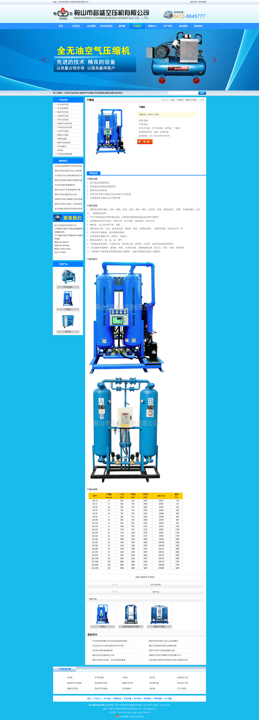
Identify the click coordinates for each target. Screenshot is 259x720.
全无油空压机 (106, 26)
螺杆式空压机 (63, 112)
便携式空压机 (72, 688)
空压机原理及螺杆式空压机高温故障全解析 (109, 641)
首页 (61, 26)
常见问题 (127, 699)
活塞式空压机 (63, 116)
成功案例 (183, 26)
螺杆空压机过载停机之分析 (66, 194)
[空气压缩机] (156, 585)
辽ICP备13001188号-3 (97, 705)
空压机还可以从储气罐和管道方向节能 (108, 646)
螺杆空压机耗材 (64, 143)
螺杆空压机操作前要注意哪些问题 (68, 180)
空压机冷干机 (182, 683)
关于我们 (107, 699)
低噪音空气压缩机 (74, 683)
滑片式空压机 (63, 120)
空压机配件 (62, 146)
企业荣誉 (91, 26)
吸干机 (68, 332)
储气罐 (122, 26)
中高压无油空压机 (65, 127)
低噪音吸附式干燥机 (131, 627)
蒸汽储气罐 (154, 683)
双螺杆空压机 (127, 683)
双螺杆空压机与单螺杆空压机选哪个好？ (165, 655)
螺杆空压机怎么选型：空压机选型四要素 (108, 660)
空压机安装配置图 (65, 154)
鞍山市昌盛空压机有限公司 (65, 225)
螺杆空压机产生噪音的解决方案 (67, 190)
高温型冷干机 (182, 677)
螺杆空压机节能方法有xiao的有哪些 (163, 641)
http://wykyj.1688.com (141, 712)
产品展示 (137, 26)
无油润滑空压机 (101, 683)
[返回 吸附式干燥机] (145, 577)
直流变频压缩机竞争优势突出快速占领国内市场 (168, 660)
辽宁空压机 (181, 688)
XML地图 (168, 699)
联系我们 (198, 26)
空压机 (70, 677)
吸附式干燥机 (63, 135)
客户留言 (137, 699)
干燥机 (68, 309)
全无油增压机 (63, 108)
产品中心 (97, 699)
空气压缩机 (68, 287)
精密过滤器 (62, 139)
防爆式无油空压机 (65, 123)
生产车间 (168, 26)
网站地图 (202, 2)
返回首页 (193, 2)
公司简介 (76, 26)
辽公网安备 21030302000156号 (131, 717)
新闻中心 (152, 26)
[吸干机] (155, 592)
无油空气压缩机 (101, 688)
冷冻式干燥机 (63, 131)
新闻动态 (117, 699)
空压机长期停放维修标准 (65, 185)
